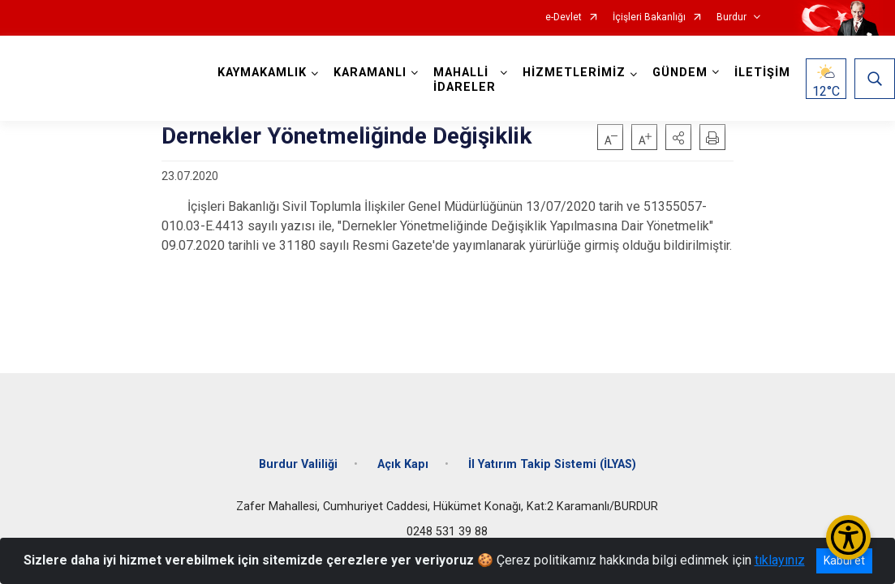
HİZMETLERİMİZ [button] (574, 72)
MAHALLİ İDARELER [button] (464, 80)
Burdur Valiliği (298, 464)
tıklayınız (780, 560)
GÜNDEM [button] (680, 72)
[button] (678, 137)
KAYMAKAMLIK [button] (262, 72)
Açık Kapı (402, 464)
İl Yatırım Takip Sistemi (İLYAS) (552, 464)
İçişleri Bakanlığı (649, 17)
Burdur (731, 17)
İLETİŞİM (762, 72)
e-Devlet (563, 17)
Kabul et (844, 560)
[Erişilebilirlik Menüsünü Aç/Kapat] (848, 537)
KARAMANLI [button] (370, 72)
